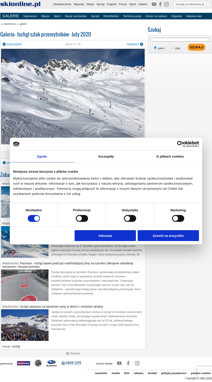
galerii (161, 48)
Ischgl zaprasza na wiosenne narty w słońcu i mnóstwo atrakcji (61, 306)
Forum (123, 4)
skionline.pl (9, 24)
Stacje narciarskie (76, 16)
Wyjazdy (79, 4)
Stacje (90, 4)
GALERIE (10, 16)
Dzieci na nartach (156, 16)
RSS (127, 373)
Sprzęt (101, 4)
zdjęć (178, 48)
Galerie (142, 4)
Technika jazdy (132, 16)
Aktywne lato (194, 16)
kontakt (152, 373)
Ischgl (16, 346)
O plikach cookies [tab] (170, 156)
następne (133, 44)
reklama (138, 373)
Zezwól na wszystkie (168, 235)
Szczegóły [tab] (106, 156)
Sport (132, 4)
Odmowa (105, 235)
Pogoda (111, 4)
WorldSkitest (111, 16)
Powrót (75, 353)
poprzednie (14, 44)
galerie (23, 24)
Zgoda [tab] (42, 156)
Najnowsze (30, 16)
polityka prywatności (174, 373)
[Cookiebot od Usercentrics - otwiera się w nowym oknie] (180, 144)
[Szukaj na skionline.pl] (209, 4)
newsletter (101, 373)
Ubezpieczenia (62, 4)
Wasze (45, 16)
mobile (116, 373)
